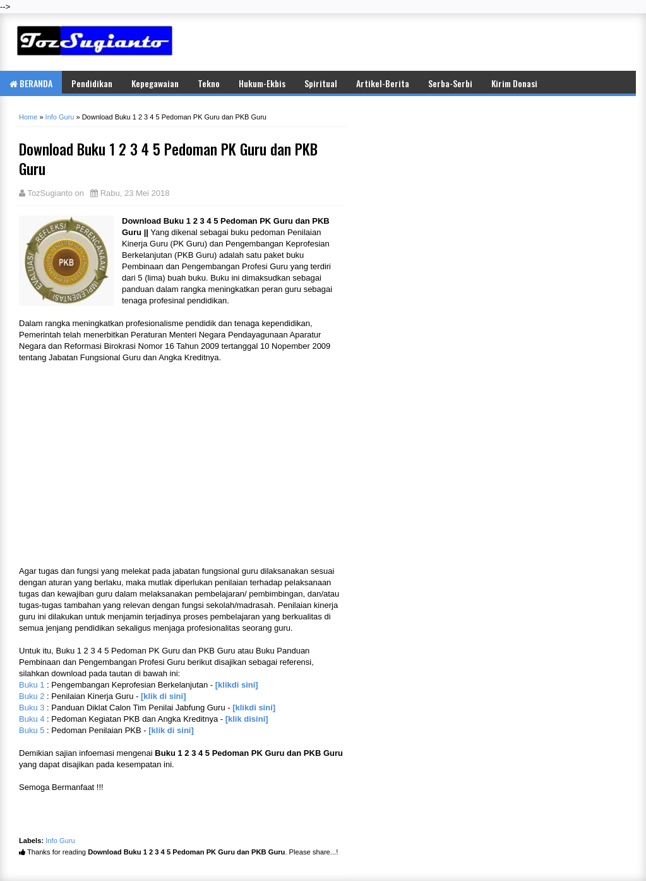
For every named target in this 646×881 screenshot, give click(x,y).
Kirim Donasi (514, 83)
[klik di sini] (163, 696)
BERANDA (30, 83)
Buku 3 (31, 707)
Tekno (209, 83)
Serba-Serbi (450, 83)
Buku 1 (31, 685)
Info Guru (60, 840)
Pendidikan (91, 83)
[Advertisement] (482, 42)
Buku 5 (31, 730)
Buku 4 (31, 719)
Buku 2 (31, 696)
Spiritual (320, 83)
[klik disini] (246, 719)
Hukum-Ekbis (262, 83)
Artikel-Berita (382, 83)
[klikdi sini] (236, 685)
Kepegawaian (155, 83)
